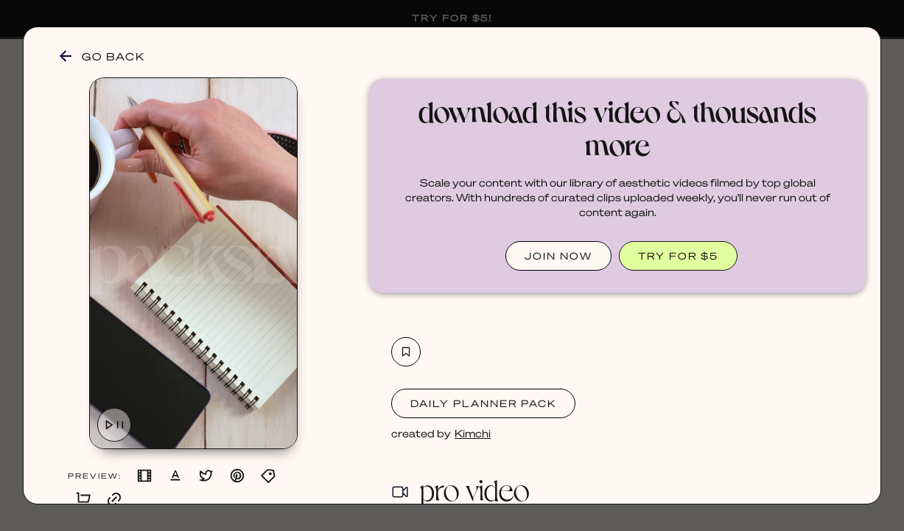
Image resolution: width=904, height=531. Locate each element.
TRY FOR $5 (678, 255)
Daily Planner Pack (483, 403)
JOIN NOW (558, 255)
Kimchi (473, 433)
